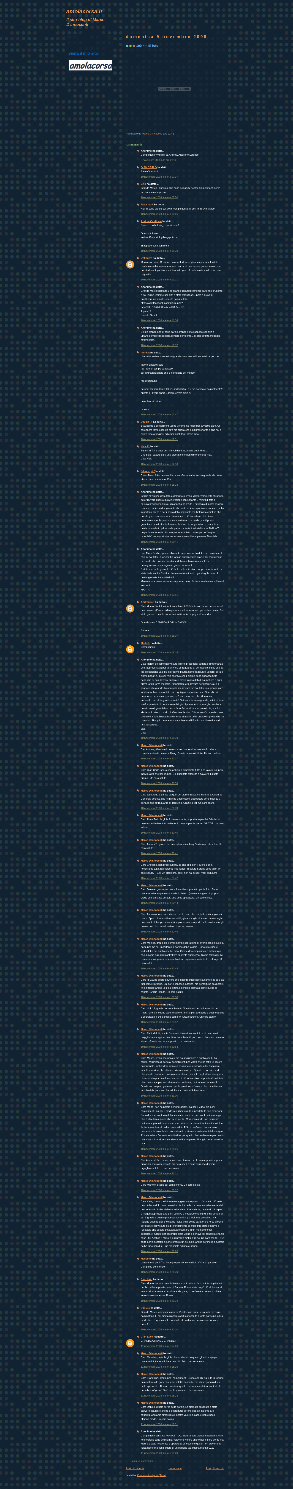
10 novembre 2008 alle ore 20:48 (159, 968)
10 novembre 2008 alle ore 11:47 (159, 414)
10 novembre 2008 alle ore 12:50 (159, 464)
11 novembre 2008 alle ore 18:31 (159, 1424)
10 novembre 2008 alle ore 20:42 (159, 878)
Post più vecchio (215, 1468)
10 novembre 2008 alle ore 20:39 (159, 808)
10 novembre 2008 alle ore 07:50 (159, 197)
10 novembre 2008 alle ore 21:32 (159, 1300)
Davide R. (146, 421)
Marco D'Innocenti (152, 745)
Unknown (146, 258)
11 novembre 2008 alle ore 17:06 (159, 1346)
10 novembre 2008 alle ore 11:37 (159, 345)
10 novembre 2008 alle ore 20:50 (159, 997)
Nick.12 (145, 446)
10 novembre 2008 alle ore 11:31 (159, 279)
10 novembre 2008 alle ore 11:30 (159, 250)
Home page (175, 1468)
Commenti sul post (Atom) (151, 1475)
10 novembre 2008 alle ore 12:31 (159, 439)
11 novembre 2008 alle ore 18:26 (159, 1366)
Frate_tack (147, 204)
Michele (145, 643)
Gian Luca (147, 1336)
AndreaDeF (147, 602)
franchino (146, 1279)
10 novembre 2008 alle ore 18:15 (159, 652)
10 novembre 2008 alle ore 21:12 (159, 1190)
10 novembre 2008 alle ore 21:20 (159, 1251)
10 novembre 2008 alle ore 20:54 (159, 1046)
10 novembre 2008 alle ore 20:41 (159, 853)
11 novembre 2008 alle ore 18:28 (159, 1395)
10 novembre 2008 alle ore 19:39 (159, 737)
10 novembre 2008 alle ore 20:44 (159, 902)
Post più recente (135, 1468)
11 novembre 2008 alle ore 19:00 (159, 1453)
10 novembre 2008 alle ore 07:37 (159, 176)
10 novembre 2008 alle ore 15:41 (159, 541)
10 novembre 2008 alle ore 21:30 (159, 1272)
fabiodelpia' (148, 471)
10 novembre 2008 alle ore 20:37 (159, 758)
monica (145, 352)
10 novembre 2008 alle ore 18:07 (159, 635)
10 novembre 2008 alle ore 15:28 (159, 484)
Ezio (143, 183)
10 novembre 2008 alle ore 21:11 (159, 1173)
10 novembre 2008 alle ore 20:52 (159, 1022)
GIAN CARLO (149, 167)
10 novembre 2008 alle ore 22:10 (159, 1329)
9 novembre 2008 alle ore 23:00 (158, 160)
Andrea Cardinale (151, 221)
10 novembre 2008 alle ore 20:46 (159, 931)
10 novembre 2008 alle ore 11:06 (159, 214)
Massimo (146, 1258)
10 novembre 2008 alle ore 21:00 (159, 1095)
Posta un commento (141, 1461)
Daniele (145, 1308)
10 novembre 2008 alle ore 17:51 (159, 594)
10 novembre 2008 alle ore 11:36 (159, 320)
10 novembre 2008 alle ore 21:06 (159, 1149)
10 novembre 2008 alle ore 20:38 (159, 783)
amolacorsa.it (84, 11)
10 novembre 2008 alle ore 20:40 (159, 832)
